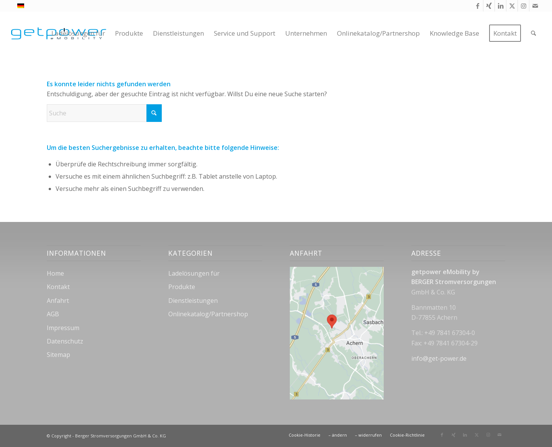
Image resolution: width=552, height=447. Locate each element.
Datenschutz (65, 341)
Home (55, 273)
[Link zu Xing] (489, 6)
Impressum (63, 328)
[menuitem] (78, 33)
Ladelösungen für (194, 273)
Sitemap (58, 354)
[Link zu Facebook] (477, 6)
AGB (53, 314)
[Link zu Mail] (535, 6)
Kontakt (58, 287)
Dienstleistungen (193, 300)
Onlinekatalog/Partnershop (208, 314)
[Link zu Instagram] (523, 6)
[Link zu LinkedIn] (500, 6)
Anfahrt (58, 300)
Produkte (181, 287)
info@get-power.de (439, 358)
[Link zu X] (512, 6)
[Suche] (533, 33)
